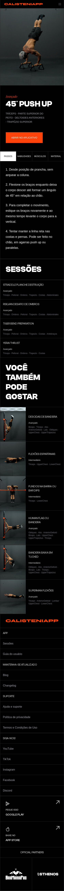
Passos (8, 156)
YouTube (8, 748)
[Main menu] (59, 4)
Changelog (9, 685)
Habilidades (24, 156)
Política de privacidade (16, 717)
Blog (5, 675)
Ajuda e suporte (12, 706)
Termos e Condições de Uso (20, 727)
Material (56, 156)
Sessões (8, 643)
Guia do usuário (12, 654)
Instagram (9, 769)
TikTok (7, 759)
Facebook (9, 780)
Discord (7, 790)
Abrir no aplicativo (24, 137)
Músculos (40, 156)
